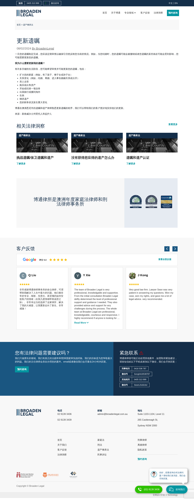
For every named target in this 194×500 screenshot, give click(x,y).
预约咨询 (173, 13)
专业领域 (130, 13)
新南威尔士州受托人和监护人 (37, 114)
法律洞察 (158, 13)
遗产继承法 (28, 25)
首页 (104, 13)
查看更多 (173, 124)
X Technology (172, 495)
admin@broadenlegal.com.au (112, 414)
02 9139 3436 (64, 414)
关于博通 (115, 13)
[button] (167, 248)
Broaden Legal (36, 486)
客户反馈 (145, 13)
